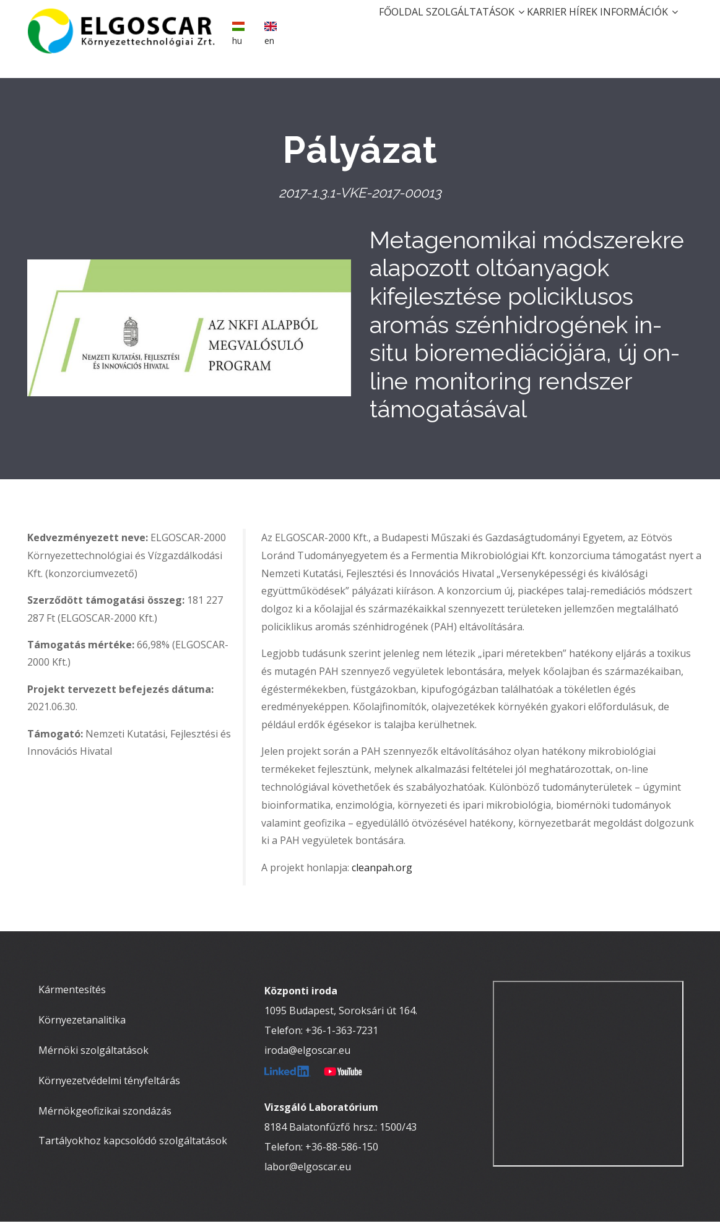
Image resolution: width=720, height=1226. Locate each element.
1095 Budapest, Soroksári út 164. (340, 1015)
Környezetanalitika (82, 1024)
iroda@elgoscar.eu (307, 1054)
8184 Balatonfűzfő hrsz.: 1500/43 (340, 1131)
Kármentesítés (72, 994)
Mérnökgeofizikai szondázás (104, 1114)
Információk (633, 28)
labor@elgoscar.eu (307, 1171)
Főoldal (345, 28)
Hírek (564, 28)
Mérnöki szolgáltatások (93, 1054)
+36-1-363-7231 (341, 1034)
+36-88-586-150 (341, 1151)
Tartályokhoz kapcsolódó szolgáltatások (132, 1145)
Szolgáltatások (432, 28)
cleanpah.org (382, 871)
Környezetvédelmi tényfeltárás (109, 1084)
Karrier (516, 28)
